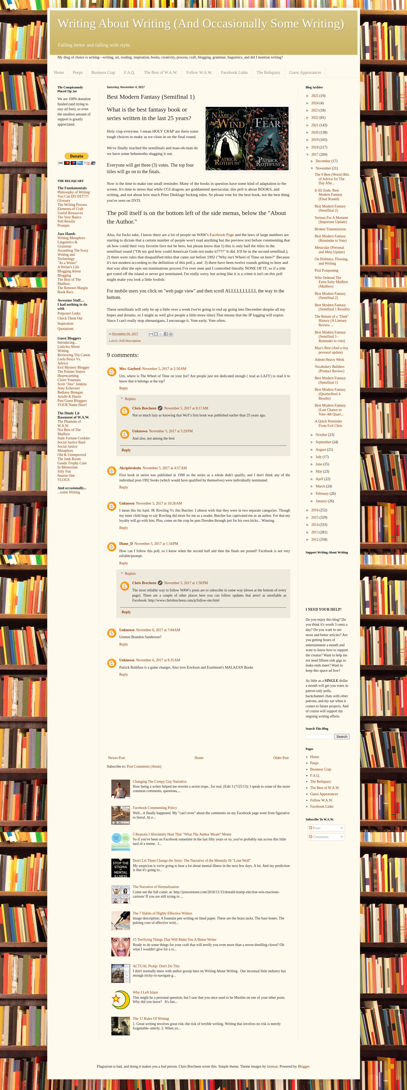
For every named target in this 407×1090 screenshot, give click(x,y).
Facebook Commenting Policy (155, 808)
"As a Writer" (67, 263)
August (321, 450)
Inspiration (65, 323)
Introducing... (67, 342)
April (320, 479)
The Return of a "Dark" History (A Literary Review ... (332, 321)
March (321, 486)
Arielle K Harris (69, 397)
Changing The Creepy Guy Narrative (160, 782)
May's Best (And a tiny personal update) (331, 350)
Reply (123, 388)
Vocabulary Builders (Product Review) (329, 369)
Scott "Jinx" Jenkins (72, 384)
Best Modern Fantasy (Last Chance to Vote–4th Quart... (330, 409)
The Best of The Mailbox (69, 282)
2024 (315, 103)
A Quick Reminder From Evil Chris (328, 423)
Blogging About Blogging (69, 273)
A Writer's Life (68, 267)
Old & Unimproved (72, 455)
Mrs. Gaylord (130, 369)
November (324, 168)
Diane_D (126, 544)
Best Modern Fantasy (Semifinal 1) (330, 380)
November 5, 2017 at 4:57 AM (165, 468)
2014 (315, 525)
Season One (66, 476)
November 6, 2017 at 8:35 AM (158, 660)
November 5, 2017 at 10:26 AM (159, 503)
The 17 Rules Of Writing (151, 1019)
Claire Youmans (69, 380)
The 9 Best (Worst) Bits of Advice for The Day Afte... (332, 179)
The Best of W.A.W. (161, 72)
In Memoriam (68, 467)
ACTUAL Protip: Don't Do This (156, 966)
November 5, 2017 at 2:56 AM (164, 369)
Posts (315, 828)
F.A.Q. (129, 72)
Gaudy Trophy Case (72, 463)
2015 (315, 517)
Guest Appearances (305, 72)
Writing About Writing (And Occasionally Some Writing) (201, 23)
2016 (315, 510)
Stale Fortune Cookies (74, 438)
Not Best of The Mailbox (69, 432)
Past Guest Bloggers (72, 401)
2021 (315, 125)
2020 (315, 132)
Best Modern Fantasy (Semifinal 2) (330, 208)
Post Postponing (326, 270)
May (319, 471)
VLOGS (64, 480)
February (323, 493)
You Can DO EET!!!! (73, 196)
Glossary (64, 201)
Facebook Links (234, 72)
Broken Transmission (330, 229)
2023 (315, 110)
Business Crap (103, 72)
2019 (315, 140)
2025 (315, 96)
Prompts (64, 225)
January (322, 501)
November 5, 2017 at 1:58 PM (186, 583)
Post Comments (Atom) (144, 766)
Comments (319, 837)
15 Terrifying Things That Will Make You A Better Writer (174, 940)
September (324, 442)
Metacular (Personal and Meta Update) (330, 250)
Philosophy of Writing (74, 192)
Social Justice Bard (71, 442)
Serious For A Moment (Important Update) (331, 220)
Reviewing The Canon (74, 355)
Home (59, 72)
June (319, 464)
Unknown (139, 431)
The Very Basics (70, 217)
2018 (315, 147)
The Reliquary (268, 72)
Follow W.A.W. (199, 72)
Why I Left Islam (145, 992)
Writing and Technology (66, 257)
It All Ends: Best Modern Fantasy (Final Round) (328, 194)
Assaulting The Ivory (73, 250)
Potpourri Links (69, 313)
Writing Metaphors (71, 238)
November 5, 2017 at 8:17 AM (186, 408)
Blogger (303, 1066)
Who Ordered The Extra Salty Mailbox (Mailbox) (331, 282)
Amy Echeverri (69, 388)
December (323, 161)
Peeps (78, 72)
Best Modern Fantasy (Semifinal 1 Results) (332, 307)
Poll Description (130, 341)
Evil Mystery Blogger (73, 367)
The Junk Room (69, 459)
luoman (272, 1066)
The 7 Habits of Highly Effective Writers (162, 913)
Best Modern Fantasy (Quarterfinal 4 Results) (330, 394)
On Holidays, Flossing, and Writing (331, 261)
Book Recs (65, 292)
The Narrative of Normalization (156, 887)
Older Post (281, 758)
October (322, 435)
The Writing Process (72, 205)
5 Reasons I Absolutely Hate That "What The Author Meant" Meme (182, 834)
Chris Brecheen (144, 408)
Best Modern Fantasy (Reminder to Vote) (331, 238)
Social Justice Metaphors (68, 449)
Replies (130, 399)
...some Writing (69, 492)
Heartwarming (68, 376)
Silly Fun (64, 471)
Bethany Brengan (70, 392)
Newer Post (116, 758)
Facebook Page (222, 234)
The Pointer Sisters (71, 372)
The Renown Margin (73, 288)
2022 (315, 118)
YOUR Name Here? (72, 405)
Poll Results (66, 221)
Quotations (65, 329)
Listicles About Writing (69, 349)
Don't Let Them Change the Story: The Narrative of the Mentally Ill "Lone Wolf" (192, 861)
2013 (315, 532)
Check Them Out (70, 318)
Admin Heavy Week (329, 360)
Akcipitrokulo (130, 468)
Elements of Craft (71, 209)
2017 (315, 154)
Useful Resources (70, 213)
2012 (315, 539)
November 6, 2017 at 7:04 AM (158, 630)
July (319, 457)
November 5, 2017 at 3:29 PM (171, 431)
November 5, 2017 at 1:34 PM (156, 544)
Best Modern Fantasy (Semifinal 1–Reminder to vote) (330, 336)
